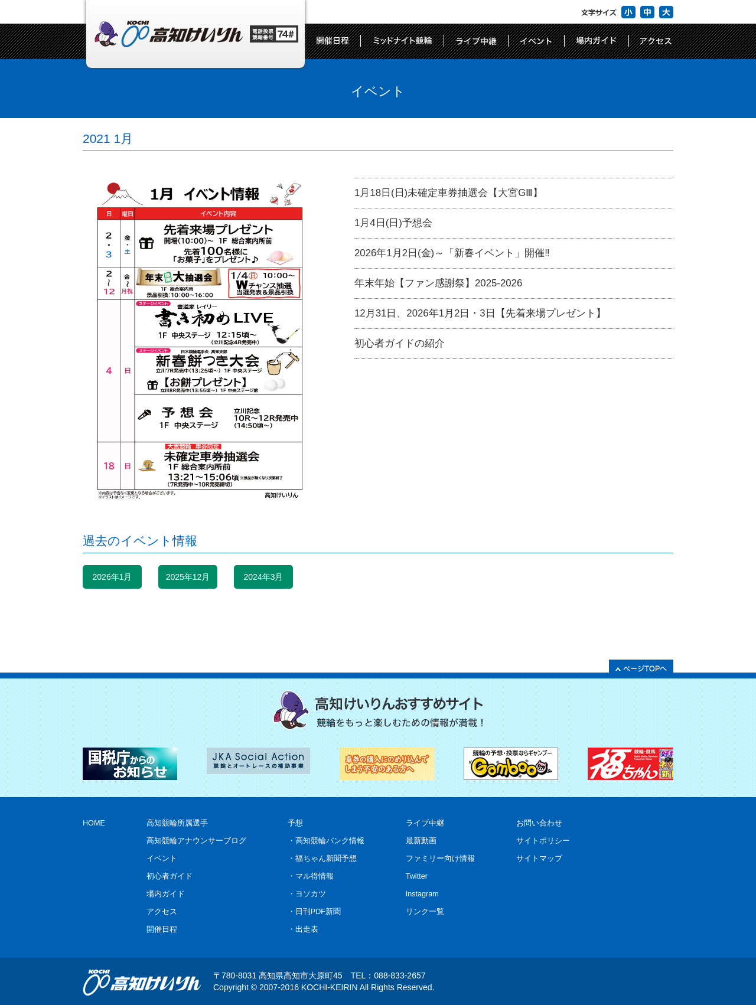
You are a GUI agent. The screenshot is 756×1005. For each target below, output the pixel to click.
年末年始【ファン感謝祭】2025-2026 (438, 283)
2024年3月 (264, 577)
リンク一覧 (425, 912)
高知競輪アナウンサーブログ (196, 841)
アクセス (161, 912)
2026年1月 (112, 577)
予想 (295, 823)
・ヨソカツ (307, 894)
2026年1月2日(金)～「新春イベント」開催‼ (452, 253)
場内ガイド (165, 894)
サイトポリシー (543, 841)
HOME (94, 823)
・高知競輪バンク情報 (326, 841)
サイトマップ (539, 858)
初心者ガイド (169, 876)
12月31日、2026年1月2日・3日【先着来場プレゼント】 (480, 313)
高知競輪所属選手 (177, 823)
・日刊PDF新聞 (314, 912)
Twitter (417, 876)
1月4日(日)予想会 (393, 223)
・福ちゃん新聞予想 (322, 858)
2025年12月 (188, 577)
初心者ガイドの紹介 (399, 343)
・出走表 (303, 929)
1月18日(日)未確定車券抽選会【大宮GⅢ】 (448, 192)
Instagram (422, 894)
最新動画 (421, 841)
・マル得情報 (311, 876)
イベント (161, 858)
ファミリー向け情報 (440, 858)
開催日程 (161, 929)
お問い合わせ (539, 823)
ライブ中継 (425, 823)
